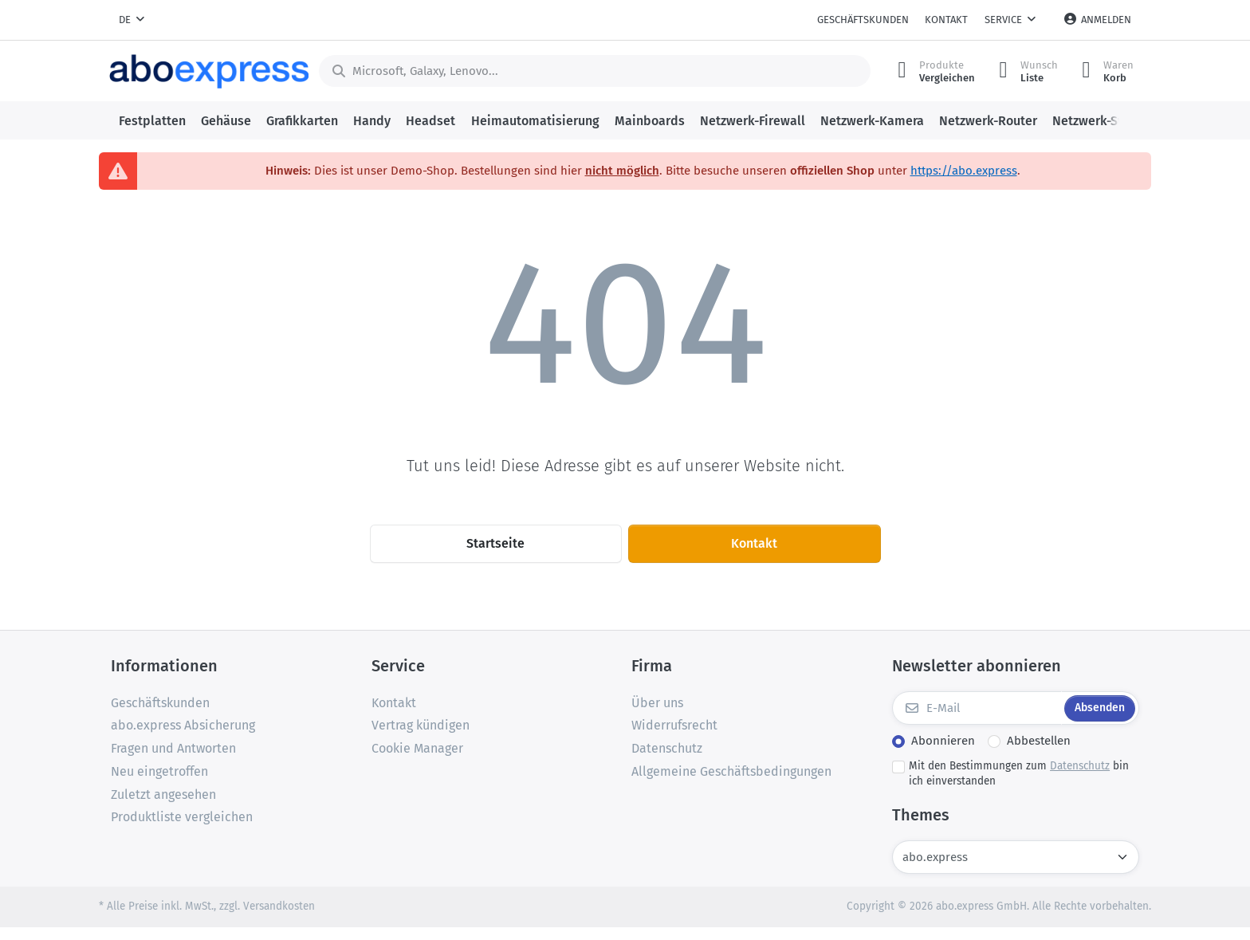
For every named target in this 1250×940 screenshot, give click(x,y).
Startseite (495, 543)
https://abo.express (963, 170)
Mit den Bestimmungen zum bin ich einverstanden (1019, 773)
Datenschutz (1080, 766)
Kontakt (946, 20)
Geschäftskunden (863, 20)
